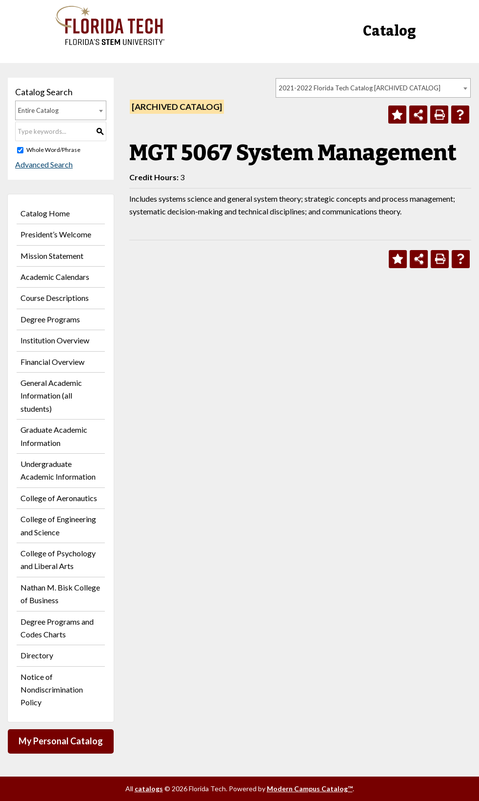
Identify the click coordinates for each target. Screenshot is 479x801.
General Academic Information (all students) (51, 395)
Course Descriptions (54, 297)
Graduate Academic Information (53, 436)
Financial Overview (52, 361)
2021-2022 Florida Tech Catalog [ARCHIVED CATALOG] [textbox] (359, 88)
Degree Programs (50, 319)
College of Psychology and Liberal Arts (58, 559)
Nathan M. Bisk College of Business (60, 594)
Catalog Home (45, 213)
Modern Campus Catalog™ (310, 788)
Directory (36, 655)
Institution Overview (54, 340)
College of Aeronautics (58, 498)
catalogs (149, 788)
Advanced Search (44, 164)
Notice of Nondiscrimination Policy (51, 689)
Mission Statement (51, 255)
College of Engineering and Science (58, 525)
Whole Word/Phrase (53, 149)
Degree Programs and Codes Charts (57, 628)
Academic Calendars (54, 276)
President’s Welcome (55, 234)
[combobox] (373, 88)
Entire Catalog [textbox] (38, 110)
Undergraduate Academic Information (58, 470)
